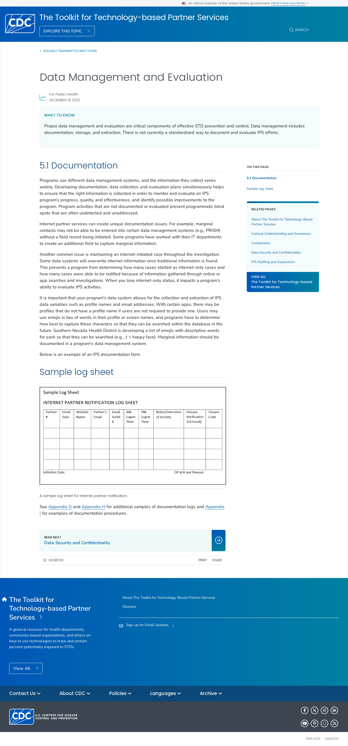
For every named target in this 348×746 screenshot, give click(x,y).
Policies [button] (120, 689)
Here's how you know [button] (290, 3)
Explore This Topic (63, 31)
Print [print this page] (196, 556)
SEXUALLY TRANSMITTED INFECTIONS (70, 51)
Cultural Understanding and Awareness (274, 233)
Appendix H (93, 503)
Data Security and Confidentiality (269, 252)
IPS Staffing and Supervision (266, 262)
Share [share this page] (210, 556)
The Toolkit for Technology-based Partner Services (134, 17)
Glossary (129, 602)
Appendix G (60, 503)
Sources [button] (56, 556)
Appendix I (50, 509)
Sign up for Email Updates (147, 621)
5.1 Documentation (255, 178)
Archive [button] (211, 689)
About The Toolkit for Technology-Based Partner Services (271, 222)
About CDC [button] (75, 689)
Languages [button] (165, 689)
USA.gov (332, 734)
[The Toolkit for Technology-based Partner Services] (50, 605)
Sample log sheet (253, 189)
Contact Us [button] (25, 689)
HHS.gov (313, 734)
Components (254, 243)
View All (22, 664)
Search (302, 29)
